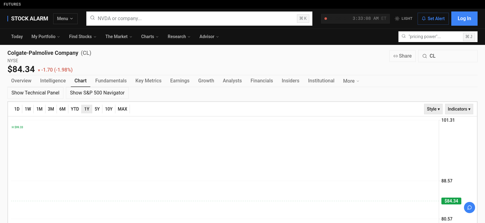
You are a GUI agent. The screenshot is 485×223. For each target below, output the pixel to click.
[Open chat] (469, 207)
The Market (119, 36)
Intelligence (53, 81)
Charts (150, 36)
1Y (86, 109)
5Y (97, 109)
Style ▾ (433, 109)
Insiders (290, 81)
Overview (21, 81)
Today (17, 36)
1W (28, 109)
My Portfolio (46, 36)
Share (402, 56)
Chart (81, 81)
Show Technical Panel (35, 93)
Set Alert (433, 18)
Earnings (180, 81)
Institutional (321, 81)
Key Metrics (148, 81)
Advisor (209, 36)
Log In (464, 18)
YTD (75, 109)
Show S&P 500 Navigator (97, 93)
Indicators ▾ (459, 109)
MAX (122, 109)
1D (16, 109)
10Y (108, 109)
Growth (206, 81)
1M (39, 109)
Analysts (232, 81)
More (351, 81)
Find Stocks (83, 36)
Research (179, 36)
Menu (65, 18)
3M (51, 109)
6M (62, 109)
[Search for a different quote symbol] (448, 56)
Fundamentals (111, 81)
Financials (262, 81)
